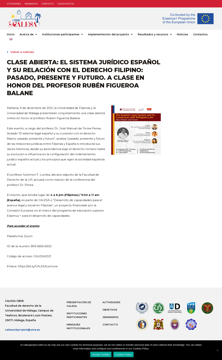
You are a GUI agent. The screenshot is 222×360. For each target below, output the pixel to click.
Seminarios (31, 3)
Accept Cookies (101, 354)
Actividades (14, 3)
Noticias (182, 34)
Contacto (47, 3)
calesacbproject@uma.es (22, 329)
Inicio (11, 34)
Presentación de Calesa (79, 304)
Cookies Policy (123, 354)
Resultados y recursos (155, 34)
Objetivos (110, 309)
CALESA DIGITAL (65, 3)
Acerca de (28, 34)
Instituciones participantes (62, 34)
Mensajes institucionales (78, 326)
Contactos (200, 34)
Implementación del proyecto (110, 34)
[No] (217, 350)
